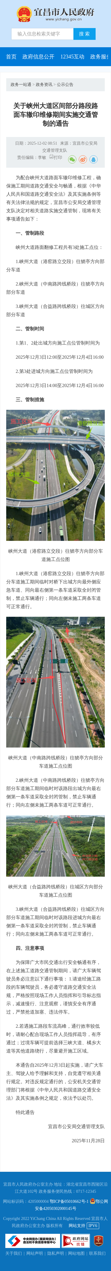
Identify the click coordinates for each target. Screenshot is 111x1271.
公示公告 (65, 84)
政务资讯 (44, 84)
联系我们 (97, 1253)
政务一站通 (21, 84)
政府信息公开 (38, 57)
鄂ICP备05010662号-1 (69, 1201)
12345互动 (72, 57)
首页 (11, 57)
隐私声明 (55, 1253)
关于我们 (13, 1253)
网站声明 (34, 1253)
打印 (55, 157)
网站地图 (76, 1253)
